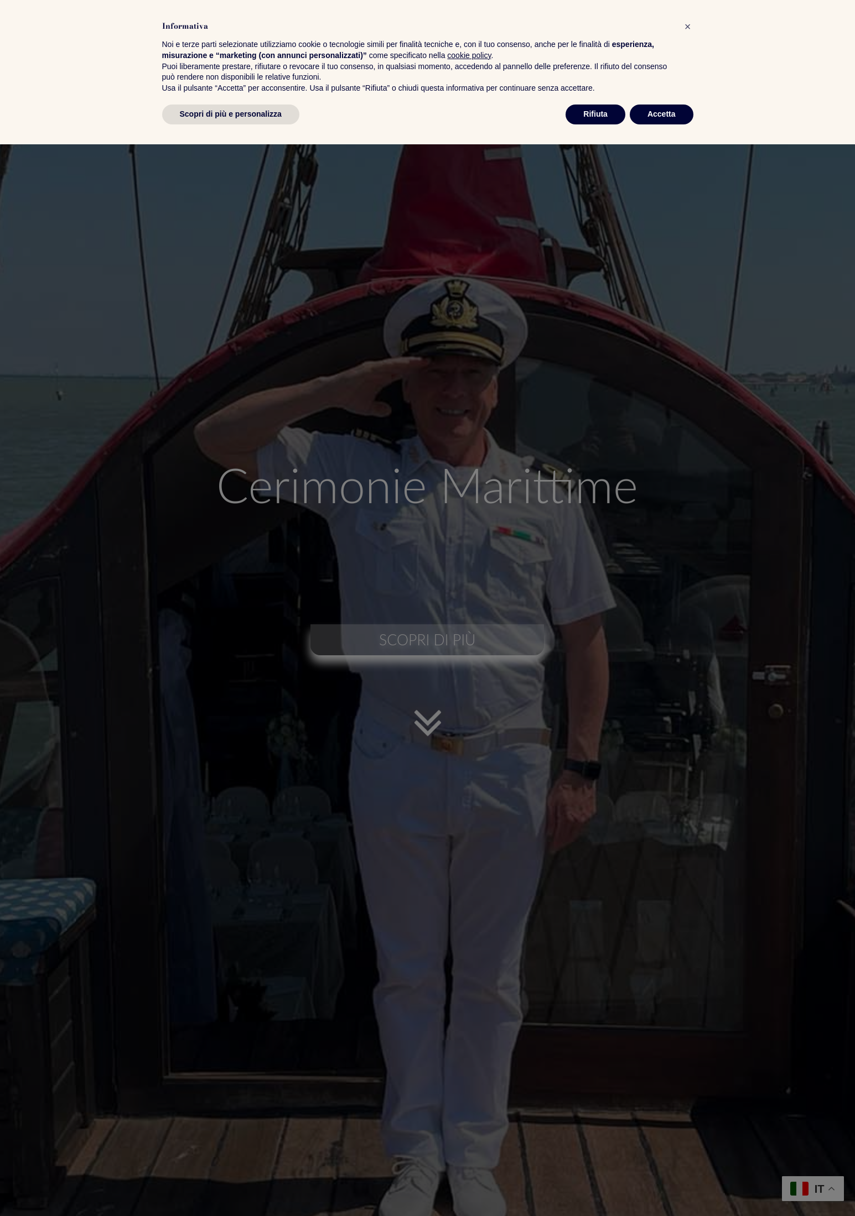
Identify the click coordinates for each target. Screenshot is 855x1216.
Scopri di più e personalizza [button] (231, 1185)
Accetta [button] (661, 1185)
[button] (688, 1098)
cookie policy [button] (469, 1127)
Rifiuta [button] (595, 1185)
